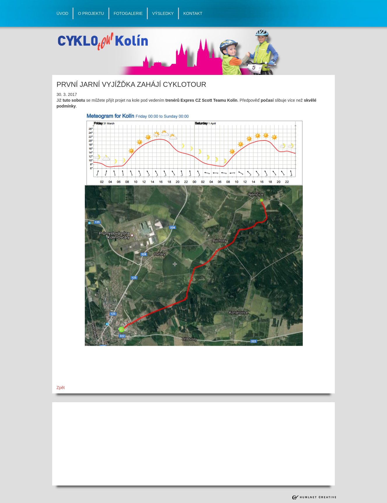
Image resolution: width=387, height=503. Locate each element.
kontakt (192, 13)
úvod (62, 13)
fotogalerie (128, 13)
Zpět (61, 387)
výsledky (163, 13)
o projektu (91, 13)
